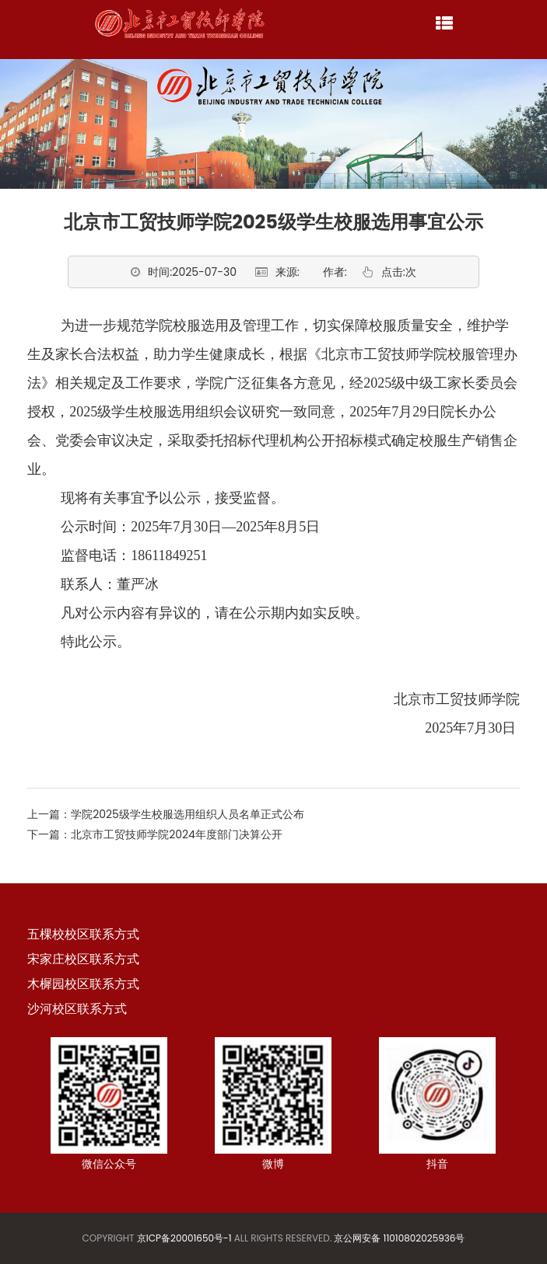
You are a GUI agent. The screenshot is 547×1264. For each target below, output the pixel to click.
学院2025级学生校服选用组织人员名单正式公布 (187, 814)
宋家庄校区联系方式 (83, 959)
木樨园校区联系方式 (83, 984)
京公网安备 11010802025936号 (399, 1238)
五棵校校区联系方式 (83, 934)
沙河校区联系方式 (77, 1009)
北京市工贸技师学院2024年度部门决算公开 (176, 834)
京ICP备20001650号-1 (184, 1238)
